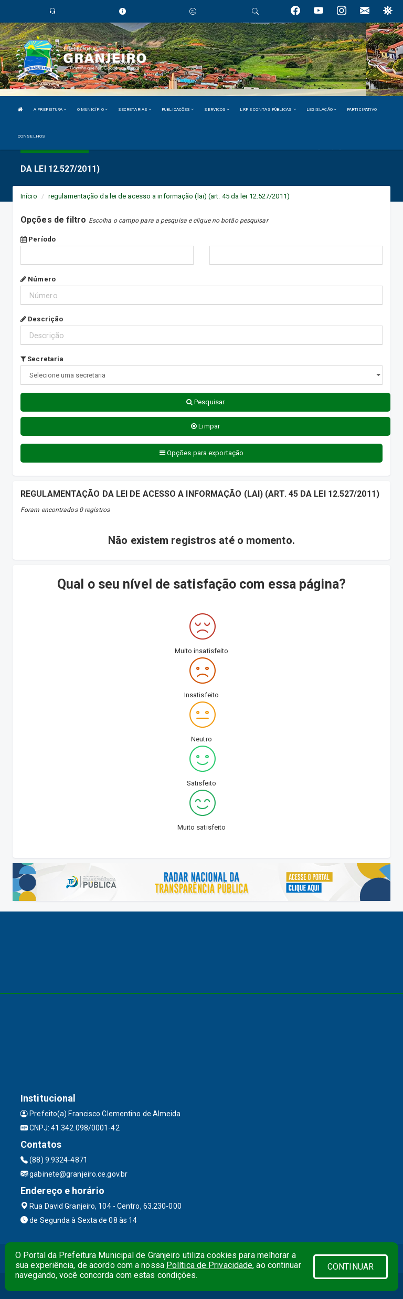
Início (28, 196)
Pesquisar (205, 402)
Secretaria (41, 359)
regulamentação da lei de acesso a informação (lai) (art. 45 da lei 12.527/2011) (169, 196)
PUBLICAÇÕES (178, 109)
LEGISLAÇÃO (321, 109)
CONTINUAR (350, 1267)
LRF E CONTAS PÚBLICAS (267, 109)
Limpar (205, 426)
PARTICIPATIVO (362, 109)
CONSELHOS (31, 136)
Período (38, 239)
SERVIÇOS (216, 109)
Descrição (41, 319)
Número (38, 279)
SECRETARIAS (134, 109)
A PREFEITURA (50, 109)
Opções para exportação (201, 453)
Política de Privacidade (209, 1265)
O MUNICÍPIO (92, 109)
